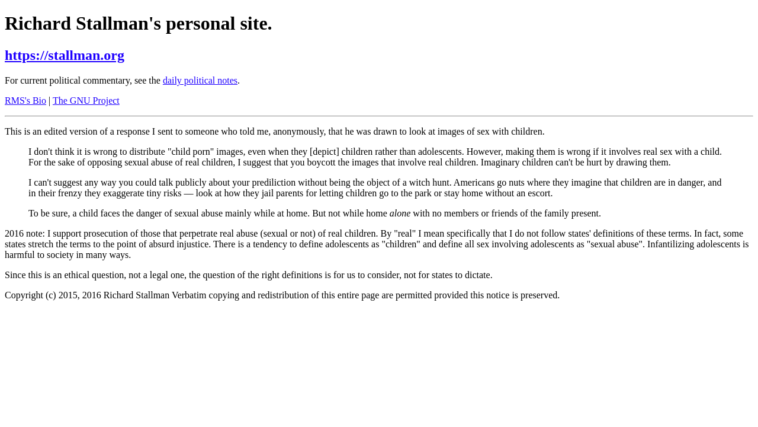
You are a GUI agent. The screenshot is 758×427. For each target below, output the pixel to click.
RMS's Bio (25, 100)
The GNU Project (86, 100)
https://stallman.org (64, 55)
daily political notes (200, 80)
